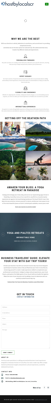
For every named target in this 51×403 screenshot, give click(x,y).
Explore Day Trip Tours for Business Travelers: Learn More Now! (25, 282)
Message (25, 338)
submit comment (8, 352)
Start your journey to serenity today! (25, 207)
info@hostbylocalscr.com (17, 378)
